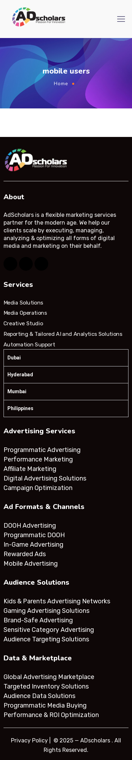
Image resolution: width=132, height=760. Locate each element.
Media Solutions (23, 303)
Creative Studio (23, 323)
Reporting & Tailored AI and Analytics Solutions (63, 334)
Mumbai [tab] (16, 391)
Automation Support (29, 344)
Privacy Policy (29, 740)
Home (61, 83)
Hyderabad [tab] (20, 374)
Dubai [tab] (14, 357)
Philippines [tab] (20, 408)
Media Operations (25, 313)
